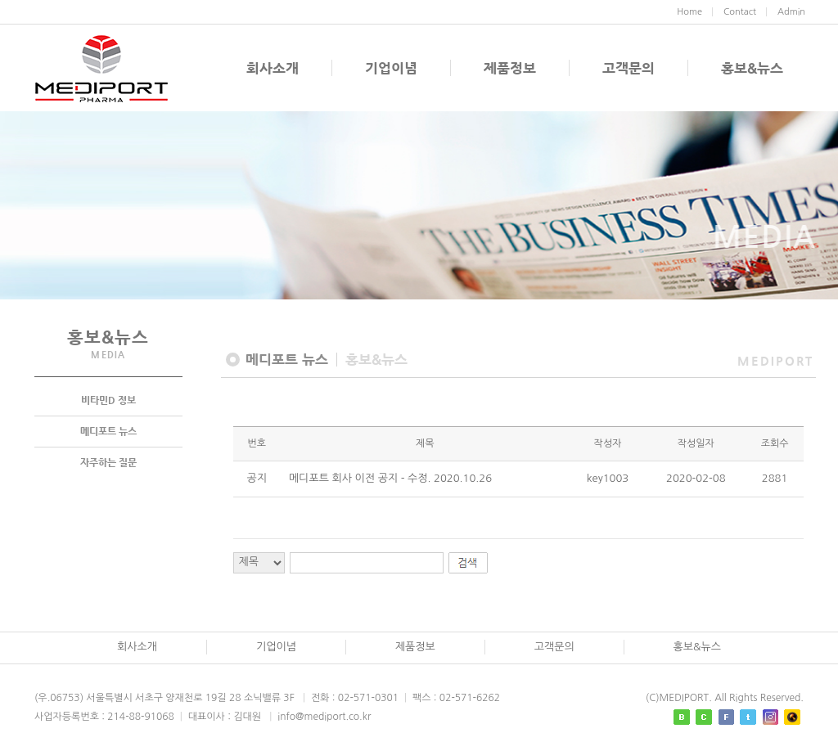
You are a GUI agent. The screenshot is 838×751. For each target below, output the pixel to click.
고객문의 (628, 68)
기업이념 (391, 68)
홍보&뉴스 (752, 68)
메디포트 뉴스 (108, 432)
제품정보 (510, 68)
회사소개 (272, 68)
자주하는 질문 (108, 463)
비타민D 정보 (108, 401)
